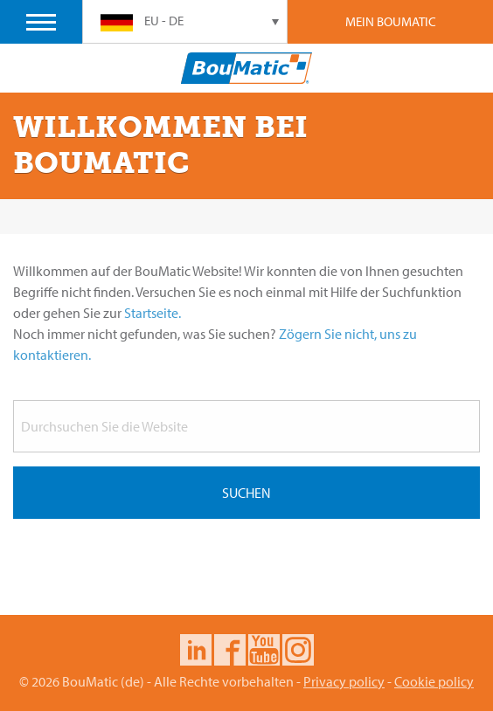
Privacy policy (344, 681)
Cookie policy (434, 681)
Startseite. (152, 312)
